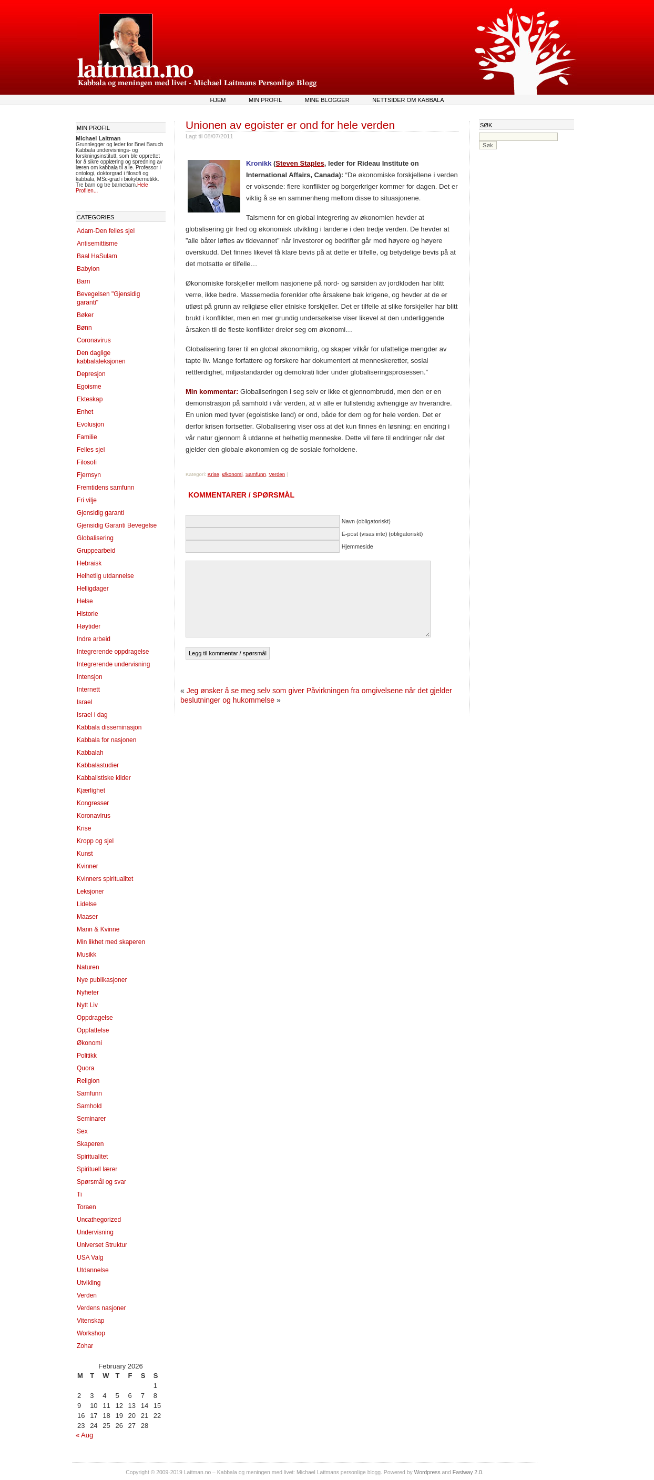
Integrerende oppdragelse (113, 651)
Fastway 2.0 (467, 1472)
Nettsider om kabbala (408, 100)
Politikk (87, 1055)
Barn (83, 281)
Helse (85, 601)
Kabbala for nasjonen (106, 740)
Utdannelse (93, 1270)
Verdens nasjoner (101, 1308)
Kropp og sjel (95, 841)
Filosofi (87, 462)
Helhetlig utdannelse (105, 576)
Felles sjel (91, 449)
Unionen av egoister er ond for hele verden (290, 125)
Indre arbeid (93, 639)
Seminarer (91, 1118)
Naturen (88, 967)
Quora (85, 1068)
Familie (87, 437)
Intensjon (90, 677)
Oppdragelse (95, 1017)
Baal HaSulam (97, 256)
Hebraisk (89, 563)
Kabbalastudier (98, 765)
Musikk (86, 954)
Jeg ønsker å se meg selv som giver (245, 690)
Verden (87, 1295)
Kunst (85, 853)
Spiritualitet (92, 1156)
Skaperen (90, 1144)
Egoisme (89, 386)
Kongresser (93, 803)
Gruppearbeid (96, 550)
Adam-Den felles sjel (106, 231)
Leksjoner (90, 891)
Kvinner (87, 866)
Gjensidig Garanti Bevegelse (117, 525)
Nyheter (88, 992)
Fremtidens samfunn (105, 487)
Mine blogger (327, 100)
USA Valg (90, 1257)
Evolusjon (90, 424)
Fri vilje (87, 500)
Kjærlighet (91, 790)
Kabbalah (90, 752)
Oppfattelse (93, 1030)
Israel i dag (92, 714)
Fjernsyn (89, 475)
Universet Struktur (102, 1245)
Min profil (265, 100)
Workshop (91, 1333)
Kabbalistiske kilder (104, 778)
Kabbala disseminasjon (109, 727)
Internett (88, 689)
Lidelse (87, 904)
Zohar (85, 1346)
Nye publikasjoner (102, 980)
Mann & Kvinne (98, 929)
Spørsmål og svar (101, 1181)
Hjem (218, 100)
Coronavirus (94, 340)
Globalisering (95, 538)
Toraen (86, 1207)
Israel (84, 702)
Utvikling (88, 1282)
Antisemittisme (97, 243)
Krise (84, 828)
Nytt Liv (87, 1005)
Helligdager (93, 588)
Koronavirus (93, 815)
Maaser (87, 916)
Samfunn (89, 1093)
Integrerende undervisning (113, 664)
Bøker (85, 315)
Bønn (84, 327)
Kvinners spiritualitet (105, 879)
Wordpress (427, 1472)
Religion (88, 1080)
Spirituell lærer (97, 1169)
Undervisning (95, 1232)
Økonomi (89, 1043)
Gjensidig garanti (100, 512)
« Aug (84, 1435)
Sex (82, 1131)
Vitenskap (90, 1320)
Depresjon (91, 374)
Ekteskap (90, 399)
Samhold (89, 1106)
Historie (87, 613)
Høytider (88, 626)
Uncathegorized (99, 1219)
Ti (79, 1194)
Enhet (85, 411)
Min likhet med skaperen (111, 942)
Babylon (88, 268)
